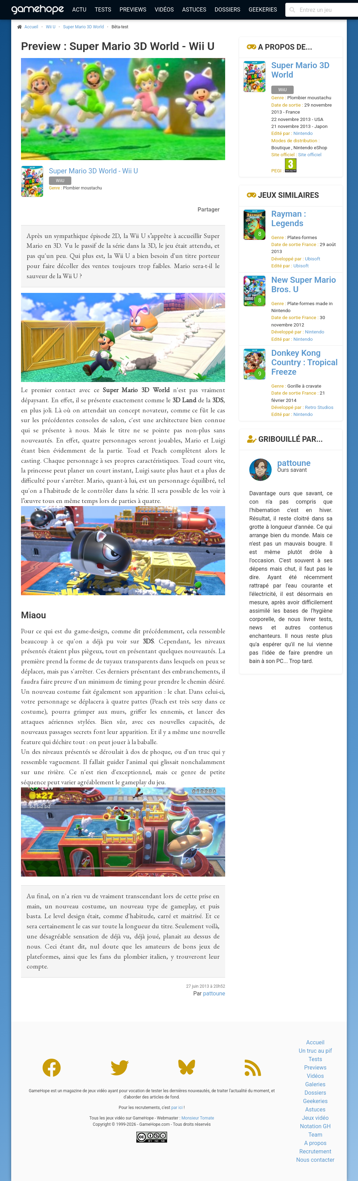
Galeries (315, 1084)
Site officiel (310, 154)
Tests (103, 9)
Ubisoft (312, 258)
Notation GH (315, 1126)
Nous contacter (315, 1160)
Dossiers (227, 9)
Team (315, 1134)
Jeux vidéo (315, 1118)
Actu (79, 9)
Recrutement (315, 1151)
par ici (176, 1107)
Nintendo (303, 133)
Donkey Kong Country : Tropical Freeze (304, 362)
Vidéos (164, 9)
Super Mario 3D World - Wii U (93, 171)
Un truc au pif (315, 1050)
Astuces (194, 9)
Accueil (315, 1042)
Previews (133, 9)
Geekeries (263, 9)
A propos (315, 1143)
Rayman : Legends (288, 218)
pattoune (214, 993)
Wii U (50, 26)
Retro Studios (319, 407)
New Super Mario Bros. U (303, 284)
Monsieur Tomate (197, 1118)
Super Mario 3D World (83, 26)
